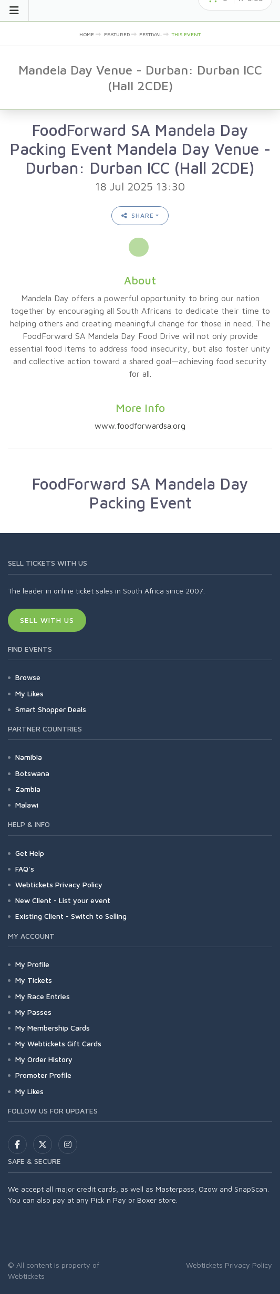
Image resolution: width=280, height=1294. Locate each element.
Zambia (27, 788)
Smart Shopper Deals (50, 709)
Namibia (28, 756)
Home (86, 34)
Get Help (29, 852)
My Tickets (33, 979)
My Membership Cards (52, 1027)
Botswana (32, 773)
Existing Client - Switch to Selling (71, 915)
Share (137, 215)
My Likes (29, 693)
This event (186, 34)
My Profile (32, 964)
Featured (117, 34)
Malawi (26, 804)
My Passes (33, 1011)
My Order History (43, 1059)
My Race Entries (42, 996)
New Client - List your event (62, 900)
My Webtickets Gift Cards (58, 1043)
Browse (27, 677)
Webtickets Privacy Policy (58, 884)
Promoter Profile (43, 1074)
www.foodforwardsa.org (140, 425)
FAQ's (24, 868)
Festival (150, 34)
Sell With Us (47, 620)
